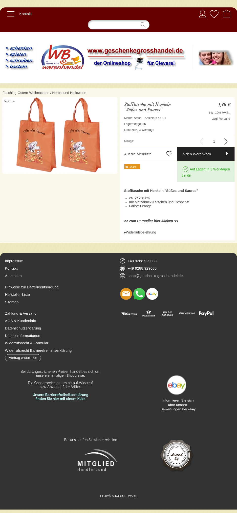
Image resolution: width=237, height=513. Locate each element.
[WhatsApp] (139, 294)
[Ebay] (152, 294)
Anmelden (202, 14)
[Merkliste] (214, 14)
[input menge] (214, 141)
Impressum (14, 261)
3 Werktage (139, 130)
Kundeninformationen (22, 335)
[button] (10, 14)
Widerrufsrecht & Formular (26, 343)
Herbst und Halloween (69, 93)
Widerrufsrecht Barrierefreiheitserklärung (38, 350)
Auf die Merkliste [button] (138, 154)
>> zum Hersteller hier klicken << (151, 221)
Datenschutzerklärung (23, 328)
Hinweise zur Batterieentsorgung (32, 287)
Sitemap (12, 302)
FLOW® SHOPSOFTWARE (118, 496)
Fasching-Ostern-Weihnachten (25, 93)
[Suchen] (119, 24)
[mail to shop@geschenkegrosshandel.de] (126, 294)
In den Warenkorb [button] (196, 154)
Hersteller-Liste (17, 294)
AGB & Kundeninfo (20, 321)
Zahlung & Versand (21, 313)
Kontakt (25, 14)
